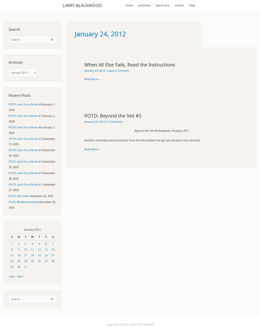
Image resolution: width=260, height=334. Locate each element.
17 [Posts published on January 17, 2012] (25, 255)
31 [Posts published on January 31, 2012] (25, 266)
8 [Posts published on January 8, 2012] (12, 249)
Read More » (92, 79)
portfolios (144, 5)
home (129, 5)
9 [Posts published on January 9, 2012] (19, 249)
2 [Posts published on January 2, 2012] (19, 243)
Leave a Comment (118, 71)
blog (192, 5)
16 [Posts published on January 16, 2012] (18, 255)
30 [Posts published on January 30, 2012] (18, 266)
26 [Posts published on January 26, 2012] (39, 261)
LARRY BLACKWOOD (86, 5)
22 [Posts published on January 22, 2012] (12, 261)
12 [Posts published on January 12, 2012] (39, 249)
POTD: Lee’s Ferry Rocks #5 (26, 139)
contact (179, 5)
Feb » (20, 276)
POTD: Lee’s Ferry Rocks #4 (26, 151)
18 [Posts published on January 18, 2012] (32, 255)
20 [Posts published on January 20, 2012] (46, 255)
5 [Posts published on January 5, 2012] (39, 243)
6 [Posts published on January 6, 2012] (46, 243)
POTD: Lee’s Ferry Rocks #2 (26, 173)
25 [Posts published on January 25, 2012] (32, 261)
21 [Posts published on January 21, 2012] (52, 255)
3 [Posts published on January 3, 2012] (25, 243)
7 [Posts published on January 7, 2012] (53, 243)
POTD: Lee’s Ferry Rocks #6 (26, 128)
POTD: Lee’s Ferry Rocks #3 (26, 162)
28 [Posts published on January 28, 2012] (52, 261)
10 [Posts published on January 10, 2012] (25, 249)
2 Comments (115, 122)
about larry (163, 5)
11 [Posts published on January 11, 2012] (32, 249)
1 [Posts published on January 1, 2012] (12, 243)
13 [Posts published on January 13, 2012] (46, 249)
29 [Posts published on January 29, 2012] (12, 266)
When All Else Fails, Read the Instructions (133, 65)
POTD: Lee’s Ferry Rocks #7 (26, 117)
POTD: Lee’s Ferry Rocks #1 (26, 185)
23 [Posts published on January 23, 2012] (18, 261)
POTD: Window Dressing (24, 202)
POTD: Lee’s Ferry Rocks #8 (26, 105)
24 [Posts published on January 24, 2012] (25, 261)
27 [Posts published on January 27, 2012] (46, 261)
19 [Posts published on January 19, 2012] (39, 255)
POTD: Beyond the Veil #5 (114, 116)
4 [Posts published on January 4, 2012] (32, 243)
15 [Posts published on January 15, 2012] (12, 255)
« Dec (12, 276)
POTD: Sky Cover (19, 196)
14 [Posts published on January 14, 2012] (52, 249)
